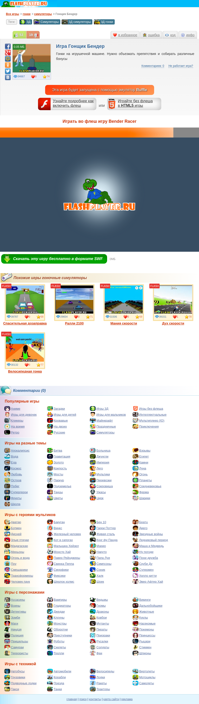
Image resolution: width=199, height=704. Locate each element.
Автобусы (14, 671)
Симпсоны (100, 563)
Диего (140, 528)
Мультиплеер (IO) (148, 420)
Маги (11, 623)
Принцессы (144, 635)
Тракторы (100, 689)
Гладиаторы (59, 605)
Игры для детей (61, 414)
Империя (99, 462)
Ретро (11, 432)
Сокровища (101, 486)
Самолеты (143, 683)
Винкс (54, 528)
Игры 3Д (99, 408)
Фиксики (56, 575)
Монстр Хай (59, 551)
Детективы (15, 611)
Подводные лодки (20, 683)
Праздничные (103, 426)
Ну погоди (143, 551)
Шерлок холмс (60, 581)
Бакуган (56, 522)
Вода (11, 456)
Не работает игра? (180, 66)
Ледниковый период (150, 539)
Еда (10, 462)
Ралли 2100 (74, 304)
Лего (96, 468)
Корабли (56, 677)
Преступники (59, 635)
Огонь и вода (17, 557)
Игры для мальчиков (108, 414)
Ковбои (98, 617)
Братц (140, 522)
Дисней (12, 534)
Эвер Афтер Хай (148, 581)
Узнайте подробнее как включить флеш (73, 103)
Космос (12, 468)
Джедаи (56, 611)
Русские (56, 432)
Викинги (142, 599)
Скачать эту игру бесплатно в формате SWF (58, 259)
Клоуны (55, 617)
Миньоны (14, 551)
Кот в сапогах (60, 539)
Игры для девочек (20, 414)
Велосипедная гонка (25, 352)
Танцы (55, 492)
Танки (54, 689)
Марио (98, 545)
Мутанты (99, 623)
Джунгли (99, 456)
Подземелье (59, 486)
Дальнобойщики (147, 605)
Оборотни (57, 629)
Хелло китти (145, 575)
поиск (83, 699)
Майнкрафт (101, 420)
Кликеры (13, 420)
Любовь (13, 474)
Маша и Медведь (148, 545)
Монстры (56, 623)
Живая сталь (102, 534)
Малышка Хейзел (63, 545)
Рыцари (141, 641)
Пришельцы (16, 641)
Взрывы (141, 450)
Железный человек (64, 534)
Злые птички (16, 539)
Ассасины (14, 599)
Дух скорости (173, 304)
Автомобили (59, 671)
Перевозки (101, 480)
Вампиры (57, 599)
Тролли (55, 653)
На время (14, 426)
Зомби (12, 617)
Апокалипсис (16, 450)
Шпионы (142, 653)
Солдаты (99, 647)
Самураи (14, 647)
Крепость (57, 468)
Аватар (12, 522)
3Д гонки (103, 22)
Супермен (143, 569)
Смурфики (58, 569)
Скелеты (56, 647)
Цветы (55, 498)
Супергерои (16, 492)
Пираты (98, 629)
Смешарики (16, 569)
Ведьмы (99, 599)
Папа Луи (100, 557)
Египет (141, 456)
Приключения (146, 426)
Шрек (97, 581)
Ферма (141, 492)
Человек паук (17, 581)
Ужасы (98, 492)
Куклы (140, 617)
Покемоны (143, 629)
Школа (12, 504)
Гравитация (58, 456)
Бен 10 (98, 522)
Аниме (12, 408)
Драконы (99, 611)
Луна (139, 468)
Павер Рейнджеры (63, 557)
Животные (143, 611)
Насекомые (144, 623)
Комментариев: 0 (153, 66)
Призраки (100, 635)
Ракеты (98, 683)
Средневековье (147, 486)
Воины (12, 605)
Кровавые (57, 420)
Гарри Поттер (103, 528)
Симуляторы (46, 22)
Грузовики (14, 677)
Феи (96, 653)
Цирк (97, 498)
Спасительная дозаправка (25, 304)
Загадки (56, 408)
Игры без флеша (148, 408)
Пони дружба (145, 557)
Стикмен (142, 647)
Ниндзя (12, 629)
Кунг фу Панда (104, 539)
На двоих (57, 426)
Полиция (14, 635)
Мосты (55, 474)
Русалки (99, 641)
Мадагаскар (16, 545)
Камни (140, 462)
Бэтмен (12, 528)
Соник (97, 569)
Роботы (55, 641)
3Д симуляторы (76, 22)
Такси (11, 689)
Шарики (141, 498)
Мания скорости (124, 304)
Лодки (97, 677)
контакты (95, 699)
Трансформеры (18, 575)
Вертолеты (144, 671)
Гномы (98, 605)
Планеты (142, 480)
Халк (96, 575)
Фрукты (13, 498)
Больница (100, 450)
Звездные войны (148, 534)
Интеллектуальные (149, 414)
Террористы (16, 653)
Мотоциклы (144, 677)
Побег (11, 486)
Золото (55, 462)
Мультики (100, 474)
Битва (54, 450)
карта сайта (111, 699)
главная (71, 699)
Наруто (98, 551)
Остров (12, 480)
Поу (10, 563)
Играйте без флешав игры (135, 103)
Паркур (55, 480)
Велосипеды (102, 671)
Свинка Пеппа (60, 563)
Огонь (140, 474)
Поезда (55, 683)
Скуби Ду (142, 563)
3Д (24, 22)
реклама (127, 699)
